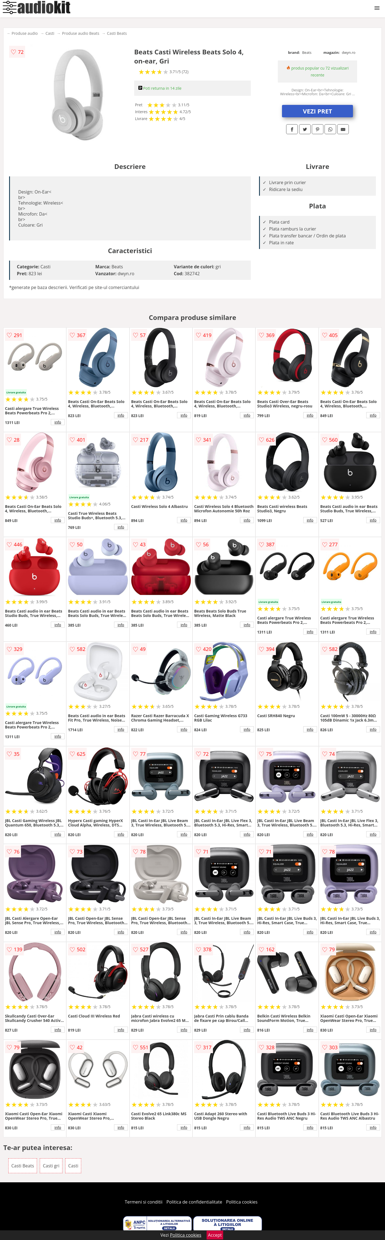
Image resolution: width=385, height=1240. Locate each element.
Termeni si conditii (144, 1202)
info (57, 422)
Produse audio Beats (80, 33)
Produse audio (25, 33)
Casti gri (51, 1166)
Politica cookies (242, 1202)
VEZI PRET (317, 111)
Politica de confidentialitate (194, 1202)
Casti (50, 33)
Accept (215, 1235)
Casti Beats (117, 33)
